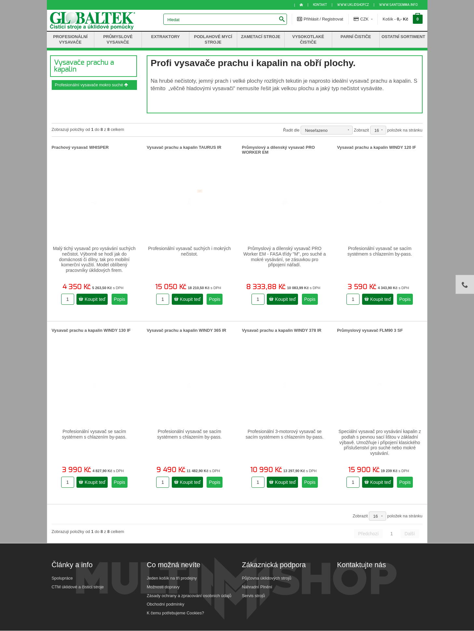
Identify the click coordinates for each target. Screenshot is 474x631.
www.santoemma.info (398, 5)
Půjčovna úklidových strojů (266, 578)
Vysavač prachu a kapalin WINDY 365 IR (186, 330)
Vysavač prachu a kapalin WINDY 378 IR (281, 330)
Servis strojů (253, 595)
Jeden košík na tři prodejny (172, 578)
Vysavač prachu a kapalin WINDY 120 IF (376, 147)
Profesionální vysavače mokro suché (92, 84)
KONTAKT (320, 5)
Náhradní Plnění (257, 586)
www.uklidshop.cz (353, 5)
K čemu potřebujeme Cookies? (175, 612)
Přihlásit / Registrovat (320, 18)
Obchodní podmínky (165, 604)
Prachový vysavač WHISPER (80, 147)
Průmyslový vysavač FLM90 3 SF (370, 330)
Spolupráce (62, 578)
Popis (119, 299)
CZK (363, 18)
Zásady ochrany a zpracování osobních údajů (189, 595)
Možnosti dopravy (163, 586)
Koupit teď (92, 299)
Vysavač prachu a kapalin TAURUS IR (184, 147)
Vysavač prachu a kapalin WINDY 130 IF (91, 330)
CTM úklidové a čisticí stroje (78, 586)
